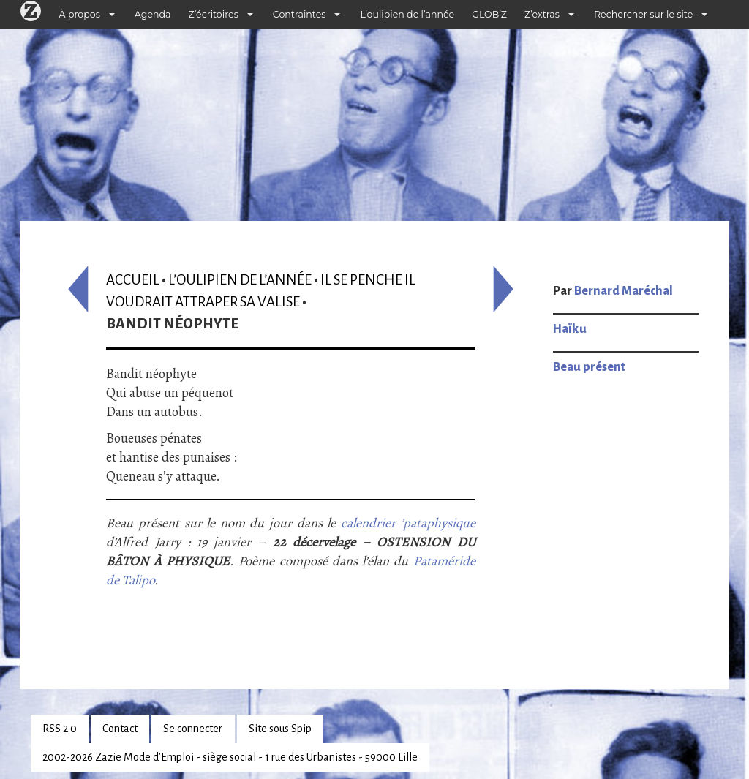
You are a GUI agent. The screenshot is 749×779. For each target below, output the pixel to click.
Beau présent (589, 367)
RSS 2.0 (59, 728)
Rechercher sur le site (643, 14)
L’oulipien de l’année (407, 14)
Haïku (570, 329)
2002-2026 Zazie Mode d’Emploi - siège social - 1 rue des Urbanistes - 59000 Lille (230, 757)
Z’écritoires (213, 14)
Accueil (132, 279)
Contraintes (299, 14)
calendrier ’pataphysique (408, 523)
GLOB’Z (489, 14)
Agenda (153, 14)
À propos (79, 14)
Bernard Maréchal (623, 291)
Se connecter (192, 728)
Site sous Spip (280, 728)
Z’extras (542, 14)
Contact (120, 728)
